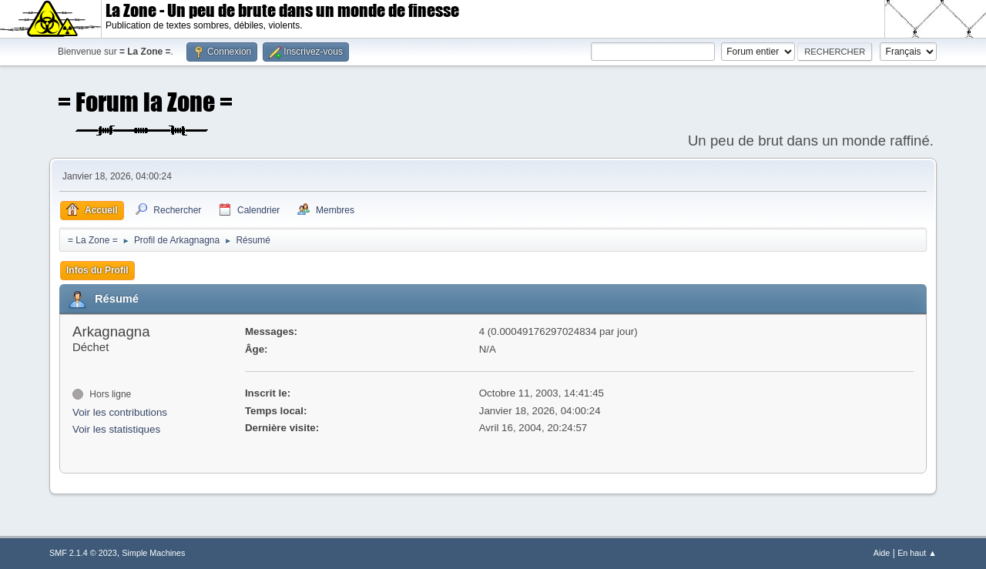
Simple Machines (153, 552)
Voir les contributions (119, 412)
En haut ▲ (917, 552)
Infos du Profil (97, 270)
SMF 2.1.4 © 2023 (83, 552)
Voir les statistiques (116, 429)
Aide (882, 552)
